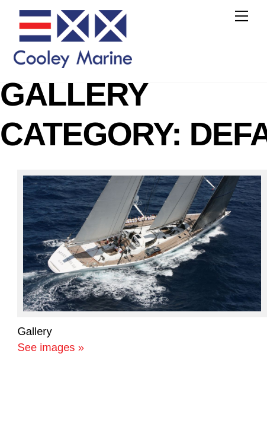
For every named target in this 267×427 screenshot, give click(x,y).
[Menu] (241, 16)
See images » (50, 347)
